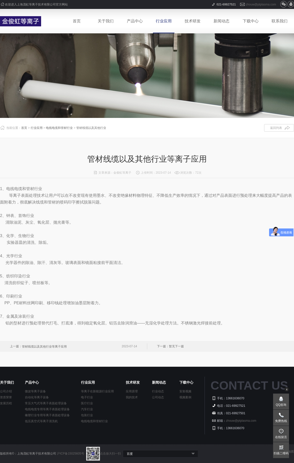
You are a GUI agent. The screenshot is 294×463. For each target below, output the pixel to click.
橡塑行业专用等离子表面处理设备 (47, 415)
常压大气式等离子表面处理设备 (46, 403)
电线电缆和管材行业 (59, 128)
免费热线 (281, 421)
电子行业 (87, 397)
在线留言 (281, 437)
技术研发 (193, 21)
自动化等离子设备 (37, 397)
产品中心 (135, 21)
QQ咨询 (281, 405)
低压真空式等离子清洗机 (41, 421)
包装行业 (87, 415)
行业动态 (158, 391)
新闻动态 (221, 21)
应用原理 (132, 391)
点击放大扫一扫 (103, 454)
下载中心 (251, 21)
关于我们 (106, 21)
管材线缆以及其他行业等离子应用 (44, 346)
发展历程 (6, 403)
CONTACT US (249, 385)
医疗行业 (87, 403)
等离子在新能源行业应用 (97, 391)
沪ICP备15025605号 (71, 453)
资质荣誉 (6, 397)
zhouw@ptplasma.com (261, 4)
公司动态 (158, 397)
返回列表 (276, 128)
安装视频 (185, 391)
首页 (77, 21)
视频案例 (185, 397)
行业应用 (164, 21)
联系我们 (280, 21)
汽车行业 (87, 409)
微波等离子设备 (35, 391)
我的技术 (132, 397)
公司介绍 (6, 391)
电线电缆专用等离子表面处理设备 (47, 409)
